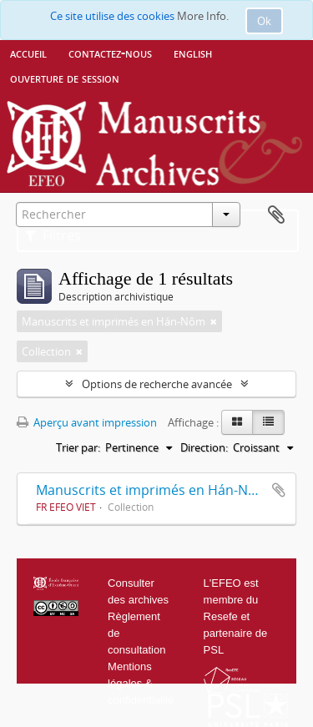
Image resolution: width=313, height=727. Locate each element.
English (193, 52)
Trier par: (78, 447)
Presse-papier (276, 215)
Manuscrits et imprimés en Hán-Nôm (152, 490)
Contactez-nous (110, 52)
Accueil (28, 52)
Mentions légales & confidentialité (141, 683)
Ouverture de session (64, 77)
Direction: (204, 447)
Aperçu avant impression (87, 422)
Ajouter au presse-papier (278, 490)
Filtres (53, 235)
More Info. (203, 15)
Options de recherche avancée (157, 383)
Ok (264, 20)
